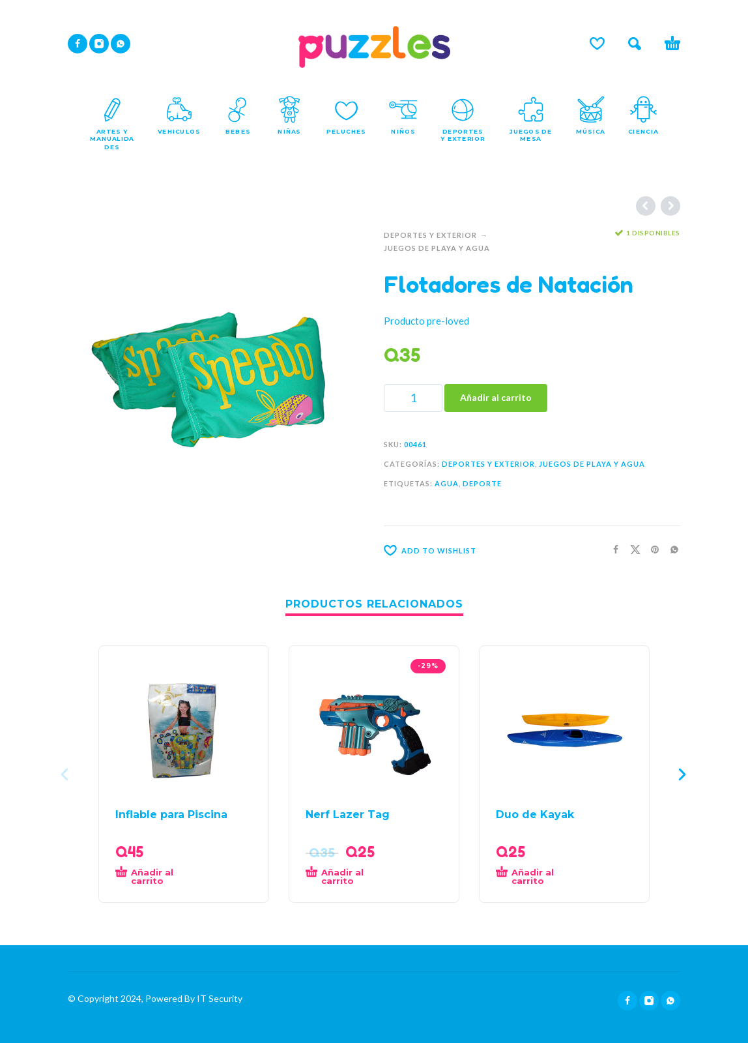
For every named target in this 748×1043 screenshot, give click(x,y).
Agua (447, 483)
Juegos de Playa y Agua (437, 248)
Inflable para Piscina (171, 814)
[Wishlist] (490, 550)
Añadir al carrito (496, 397)
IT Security (218, 998)
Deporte (482, 483)
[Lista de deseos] (597, 43)
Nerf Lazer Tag (348, 814)
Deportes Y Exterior (430, 235)
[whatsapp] (120, 43)
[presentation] (66, 774)
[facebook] (77, 43)
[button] (634, 43)
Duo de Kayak (535, 814)
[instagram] (99, 43)
